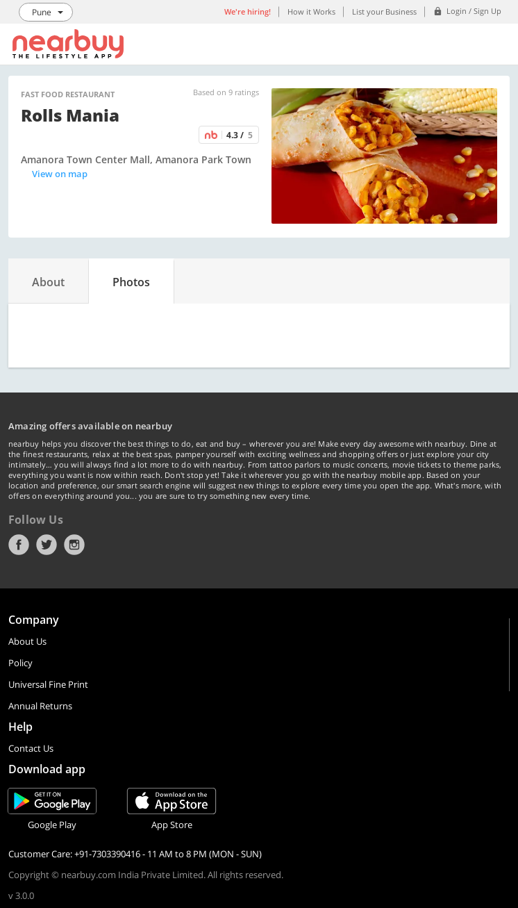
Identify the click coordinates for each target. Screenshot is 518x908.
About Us (27, 641)
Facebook (18, 544)
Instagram (74, 544)
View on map (59, 173)
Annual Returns (40, 706)
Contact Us (30, 748)
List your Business (384, 11)
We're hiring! (247, 11)
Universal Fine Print (48, 684)
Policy (20, 663)
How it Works (311, 11)
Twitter (46, 544)
